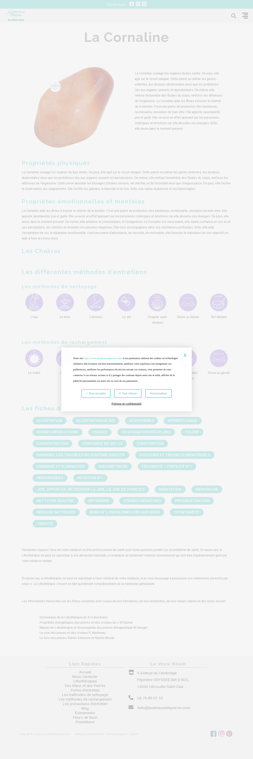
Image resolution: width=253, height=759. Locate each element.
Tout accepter (96, 393)
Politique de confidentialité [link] (126, 403)
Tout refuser (128, 393)
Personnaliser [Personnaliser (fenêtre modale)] (158, 393)
